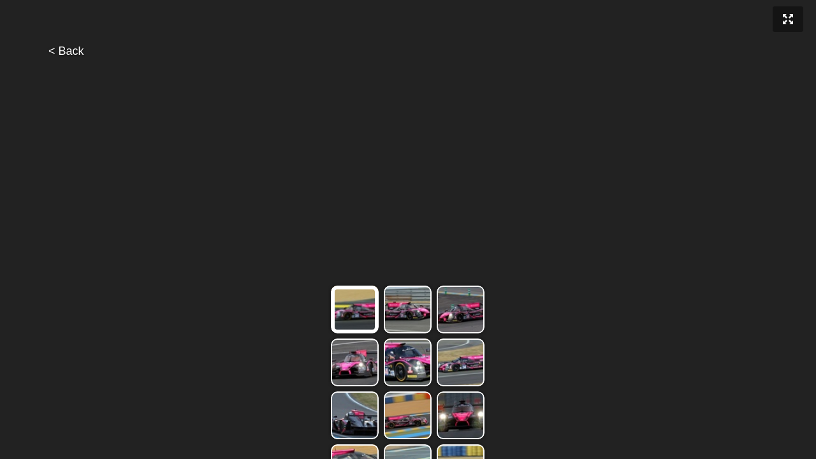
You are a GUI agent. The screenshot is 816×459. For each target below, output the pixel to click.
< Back (66, 51)
